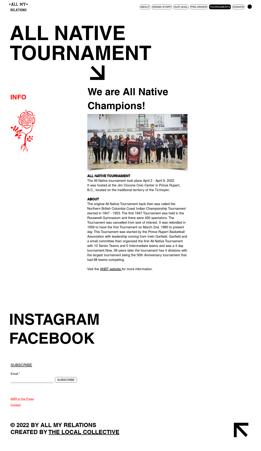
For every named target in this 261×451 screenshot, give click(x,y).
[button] (250, 6)
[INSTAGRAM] (72, 319)
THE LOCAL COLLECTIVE (84, 431)
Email (14, 373)
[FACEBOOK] (72, 338)
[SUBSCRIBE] (66, 380)
